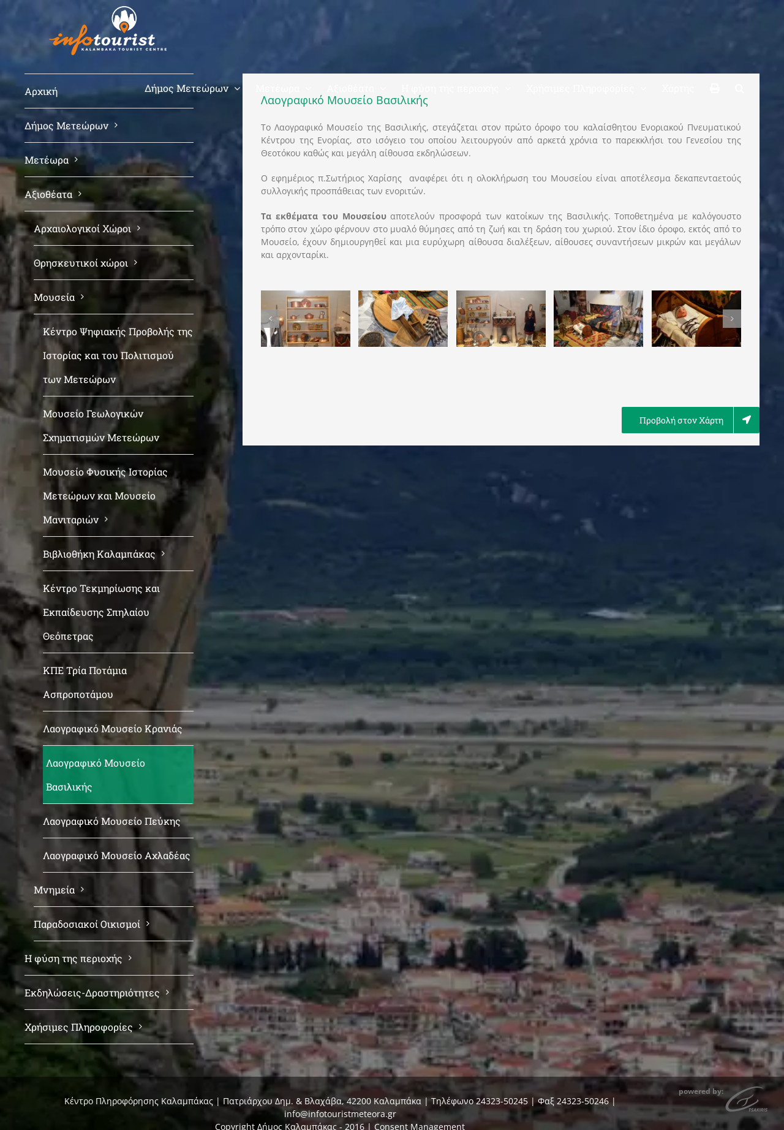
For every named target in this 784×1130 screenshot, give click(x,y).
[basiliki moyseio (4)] (598, 296)
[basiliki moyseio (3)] (501, 296)
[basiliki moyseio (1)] (305, 296)
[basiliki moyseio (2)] (403, 296)
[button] (739, 87)
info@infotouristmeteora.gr (340, 1114)
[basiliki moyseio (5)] (696, 296)
